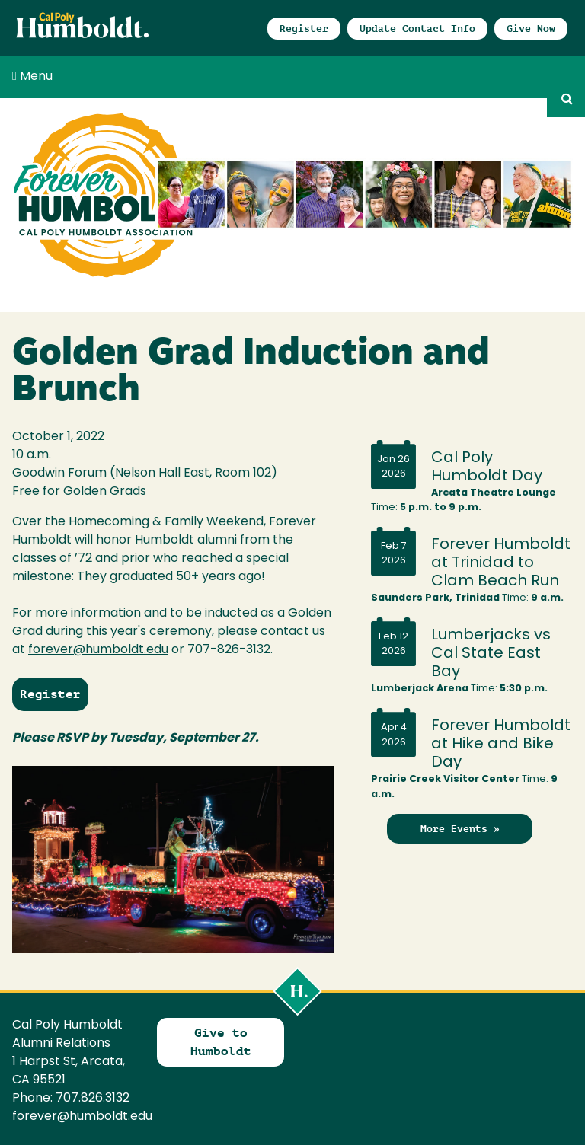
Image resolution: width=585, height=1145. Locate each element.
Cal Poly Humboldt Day (486, 467)
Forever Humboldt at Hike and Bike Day (501, 744)
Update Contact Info (417, 28)
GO (566, 98)
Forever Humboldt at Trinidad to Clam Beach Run (501, 563)
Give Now (531, 28)
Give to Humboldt (220, 1041)
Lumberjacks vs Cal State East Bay (491, 654)
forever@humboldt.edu (98, 650)
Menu (32, 76)
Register (304, 28)
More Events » (460, 828)
